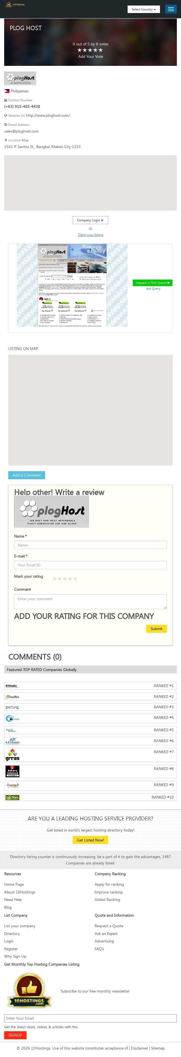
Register (11, 948)
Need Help (13, 899)
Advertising (104, 941)
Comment (22, 589)
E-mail (20, 556)
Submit (156, 628)
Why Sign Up (15, 956)
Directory (12, 933)
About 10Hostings (19, 892)
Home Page (14, 884)
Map (25, 140)
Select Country (144, 9)
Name (20, 536)
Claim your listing (90, 234)
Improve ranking (109, 892)
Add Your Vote (90, 56)
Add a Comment (27, 475)
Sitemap (158, 1048)
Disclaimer (139, 1048)
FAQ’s (99, 948)
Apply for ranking (109, 884)
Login (9, 941)
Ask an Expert (106, 933)
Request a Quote (109, 925)
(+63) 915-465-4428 (22, 106)
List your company (19, 925)
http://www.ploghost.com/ (48, 115)
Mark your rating (28, 576)
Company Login (90, 220)
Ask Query (153, 288)
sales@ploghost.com (21, 131)
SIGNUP (15, 1035)
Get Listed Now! (90, 840)
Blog (8, 907)
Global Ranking (107, 899)
